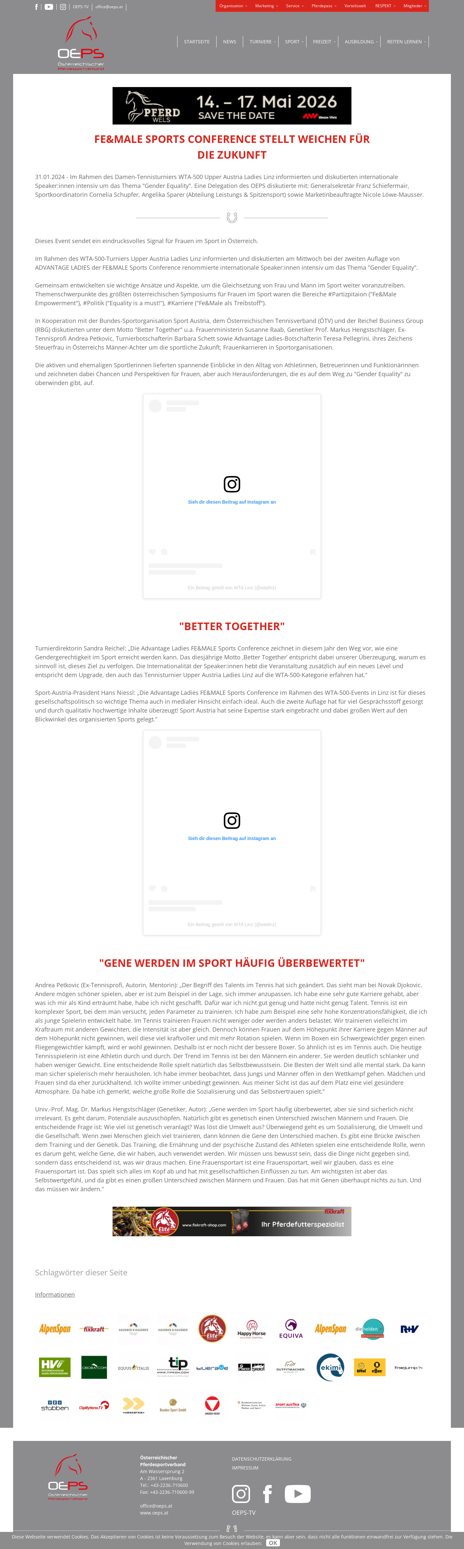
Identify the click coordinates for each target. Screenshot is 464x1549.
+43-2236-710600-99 (172, 1492)
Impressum (245, 1468)
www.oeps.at (154, 1513)
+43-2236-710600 (169, 1485)
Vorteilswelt (355, 6)
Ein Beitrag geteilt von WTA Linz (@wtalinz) (232, 587)
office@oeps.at (109, 7)
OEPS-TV (81, 7)
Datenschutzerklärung (261, 1459)
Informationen (55, 1294)
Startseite (197, 41)
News (229, 41)
